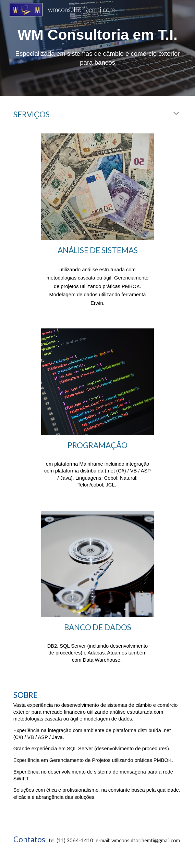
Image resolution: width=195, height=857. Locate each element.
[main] (97, 48)
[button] (176, 114)
